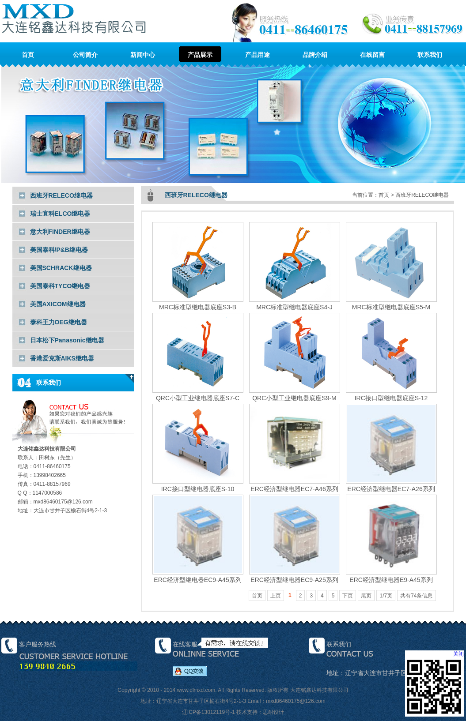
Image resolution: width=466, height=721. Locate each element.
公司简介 (85, 54)
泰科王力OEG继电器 (58, 322)
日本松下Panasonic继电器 (67, 340)
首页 (28, 54)
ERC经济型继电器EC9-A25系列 (294, 576)
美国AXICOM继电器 (58, 304)
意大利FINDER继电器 (60, 231)
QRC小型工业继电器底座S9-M (294, 394)
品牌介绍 (315, 54)
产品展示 (200, 54)
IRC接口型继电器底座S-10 (197, 485)
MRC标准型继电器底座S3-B (197, 303)
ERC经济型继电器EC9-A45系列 (197, 576)
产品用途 (257, 54)
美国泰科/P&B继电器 (59, 249)
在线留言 (372, 54)
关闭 (458, 654)
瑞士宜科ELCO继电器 (60, 213)
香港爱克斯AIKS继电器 (62, 358)
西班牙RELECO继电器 (61, 195)
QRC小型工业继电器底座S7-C (197, 394)
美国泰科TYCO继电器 (60, 285)
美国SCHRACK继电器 (61, 267)
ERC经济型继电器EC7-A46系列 (294, 485)
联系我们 (429, 54)
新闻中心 (142, 54)
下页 (347, 596)
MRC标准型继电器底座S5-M (391, 303)
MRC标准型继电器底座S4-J (294, 303)
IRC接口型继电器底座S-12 (391, 394)
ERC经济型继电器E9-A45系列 (391, 576)
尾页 (366, 596)
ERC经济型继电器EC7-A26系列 (391, 485)
